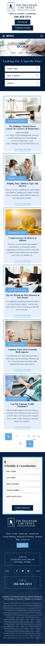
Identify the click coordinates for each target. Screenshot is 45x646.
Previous (8, 436)
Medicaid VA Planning (25, 537)
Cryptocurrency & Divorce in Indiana (22, 239)
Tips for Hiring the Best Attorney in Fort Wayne (22, 296)
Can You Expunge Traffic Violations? (22, 405)
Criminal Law (34, 534)
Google (28, 571)
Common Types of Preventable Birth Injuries (22, 350)
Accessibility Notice (14, 599)
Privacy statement (33, 599)
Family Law (23, 534)
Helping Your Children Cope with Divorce (22, 184)
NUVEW (6, 597)
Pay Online (22, 22)
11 (20, 444)
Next (29, 443)
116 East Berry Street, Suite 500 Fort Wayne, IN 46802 (22, 560)
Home (8, 534)
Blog (18, 539)
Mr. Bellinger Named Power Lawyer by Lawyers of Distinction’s (22, 127)
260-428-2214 (22, 16)
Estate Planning (9, 537)
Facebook (16, 571)
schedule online (22, 28)
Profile (14, 534)
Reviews (38, 537)
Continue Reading (22, 149)
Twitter (22, 571)
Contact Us (25, 539)
